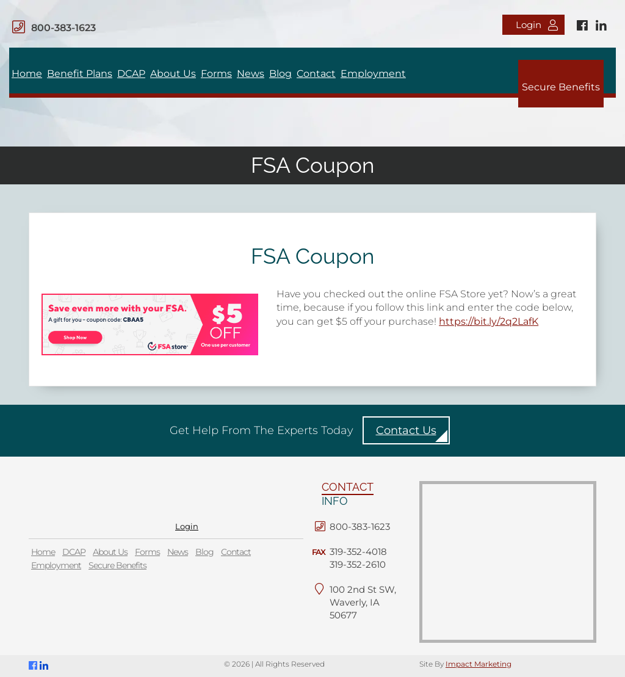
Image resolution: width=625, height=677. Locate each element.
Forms (216, 73)
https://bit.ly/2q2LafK (488, 321)
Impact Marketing (478, 663)
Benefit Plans (79, 73)
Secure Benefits (561, 87)
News (250, 73)
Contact (316, 73)
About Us (173, 73)
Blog (280, 73)
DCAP (131, 73)
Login (537, 25)
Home (27, 73)
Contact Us (406, 430)
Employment (373, 73)
